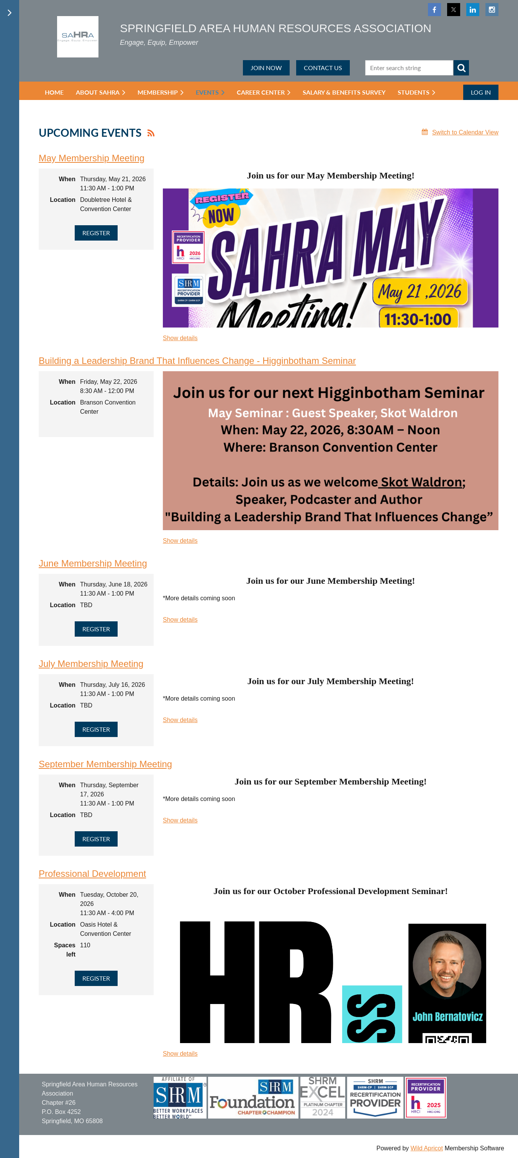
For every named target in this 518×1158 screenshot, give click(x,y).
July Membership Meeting (91, 663)
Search (461, 67)
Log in (481, 92)
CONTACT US (323, 67)
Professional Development (92, 873)
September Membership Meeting (105, 764)
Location (62, 200)
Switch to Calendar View (465, 132)
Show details (180, 338)
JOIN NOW (266, 67)
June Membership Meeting (93, 563)
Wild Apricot (426, 1148)
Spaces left (64, 950)
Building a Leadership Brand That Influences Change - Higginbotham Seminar (197, 360)
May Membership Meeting (91, 158)
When (67, 179)
